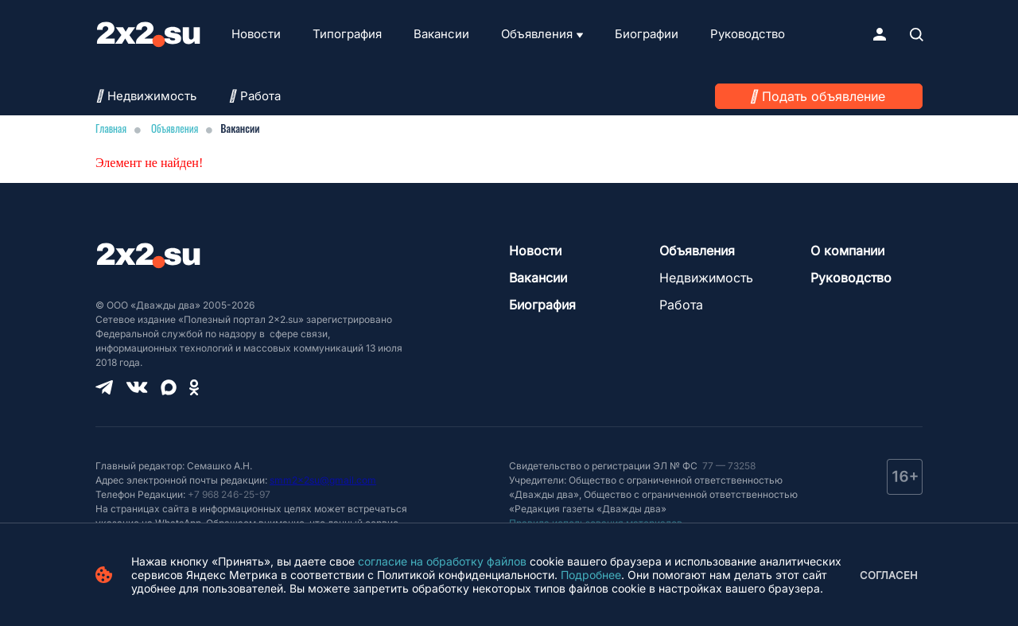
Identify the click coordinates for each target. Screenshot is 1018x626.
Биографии (646, 33)
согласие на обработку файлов (442, 561)
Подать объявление (823, 96)
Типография (347, 33)
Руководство (747, 33)
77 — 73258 (728, 466)
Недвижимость (145, 95)
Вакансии (441, 33)
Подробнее (591, 574)
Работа (254, 95)
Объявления (537, 33)
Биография (542, 305)
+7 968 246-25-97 (229, 494)
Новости (256, 33)
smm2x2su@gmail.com (323, 480)
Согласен (889, 575)
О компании (847, 251)
